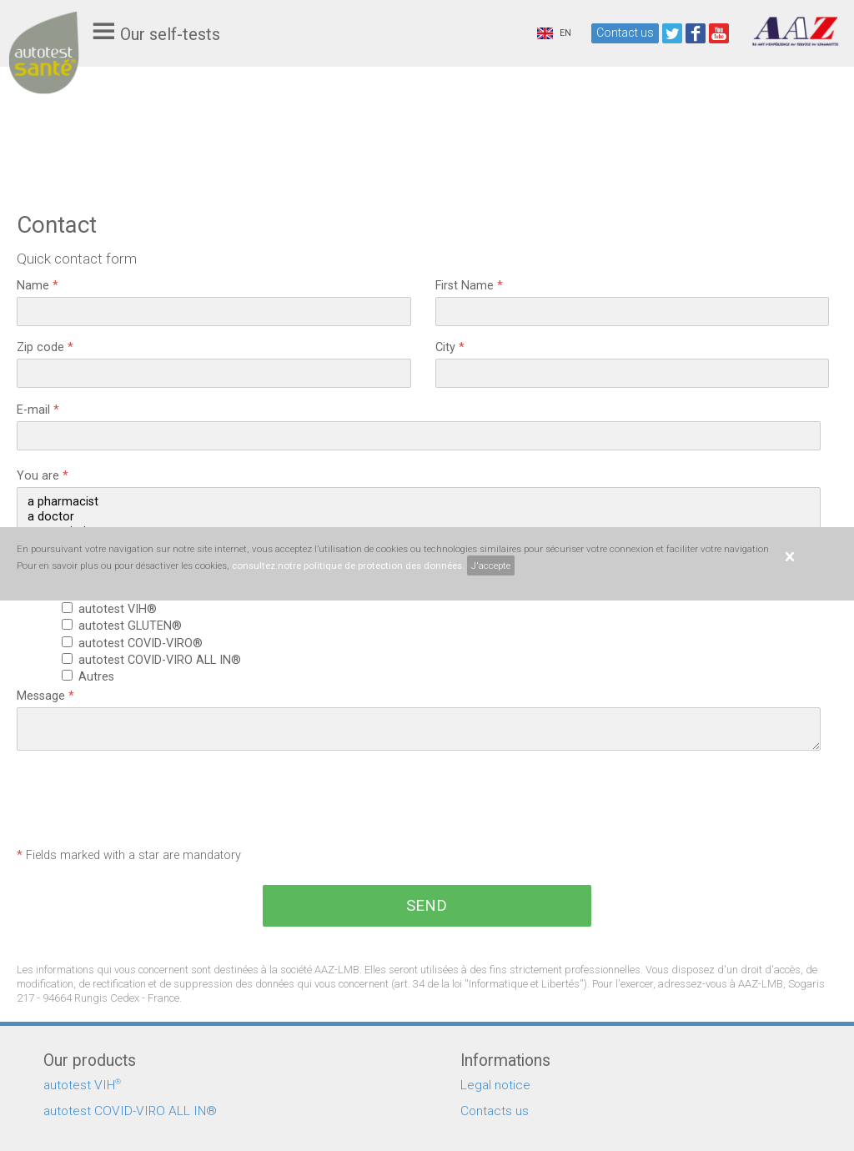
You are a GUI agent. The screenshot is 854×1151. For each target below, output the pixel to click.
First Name (469, 286)
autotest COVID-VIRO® (143, 643)
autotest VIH (82, 1085)
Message (45, 696)
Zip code (45, 347)
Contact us (625, 32)
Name (37, 286)
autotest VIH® (120, 609)
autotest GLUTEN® (133, 626)
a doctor (418, 517)
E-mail (38, 410)
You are (42, 476)
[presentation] (143, 800)
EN (554, 33)
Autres (99, 677)
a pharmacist (418, 502)
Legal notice (495, 1085)
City (450, 347)
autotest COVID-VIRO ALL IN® (163, 660)
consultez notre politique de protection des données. (348, 565)
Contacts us (494, 1110)
